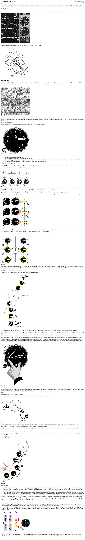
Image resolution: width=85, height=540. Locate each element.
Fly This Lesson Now (79, 1)
